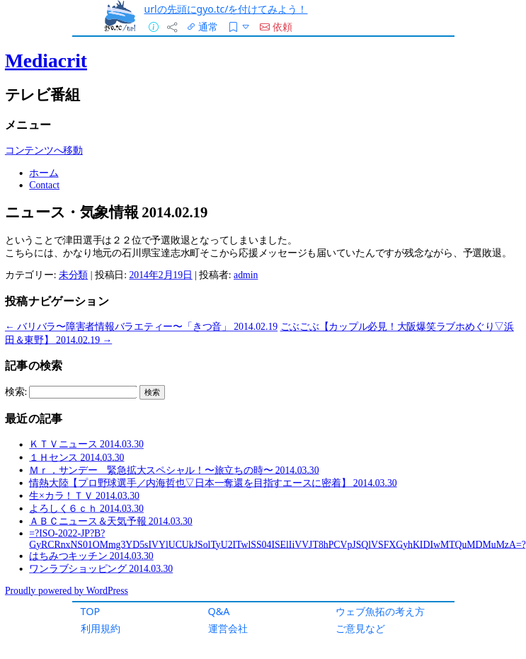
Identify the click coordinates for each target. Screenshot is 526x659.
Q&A (219, 611)
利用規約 (100, 628)
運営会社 (228, 628)
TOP (91, 611)
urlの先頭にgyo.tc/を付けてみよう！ (226, 9)
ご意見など (360, 628)
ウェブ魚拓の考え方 (380, 611)
